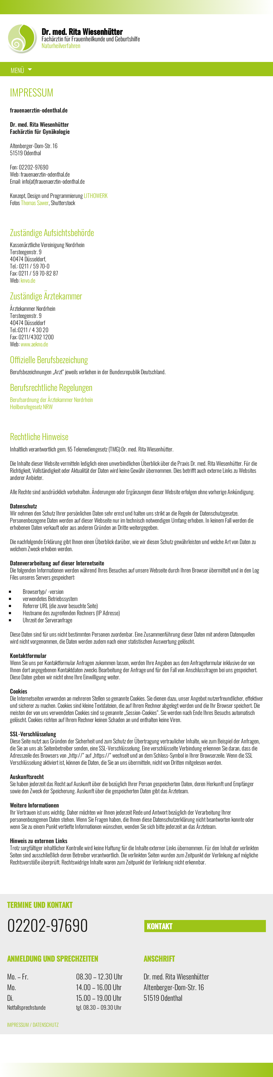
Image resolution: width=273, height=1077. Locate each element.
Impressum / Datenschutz (33, 1024)
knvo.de (28, 280)
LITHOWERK (96, 195)
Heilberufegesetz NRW (31, 406)
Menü (17, 70)
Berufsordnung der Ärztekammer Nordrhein (51, 399)
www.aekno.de (34, 344)
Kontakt (159, 926)
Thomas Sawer (35, 202)
